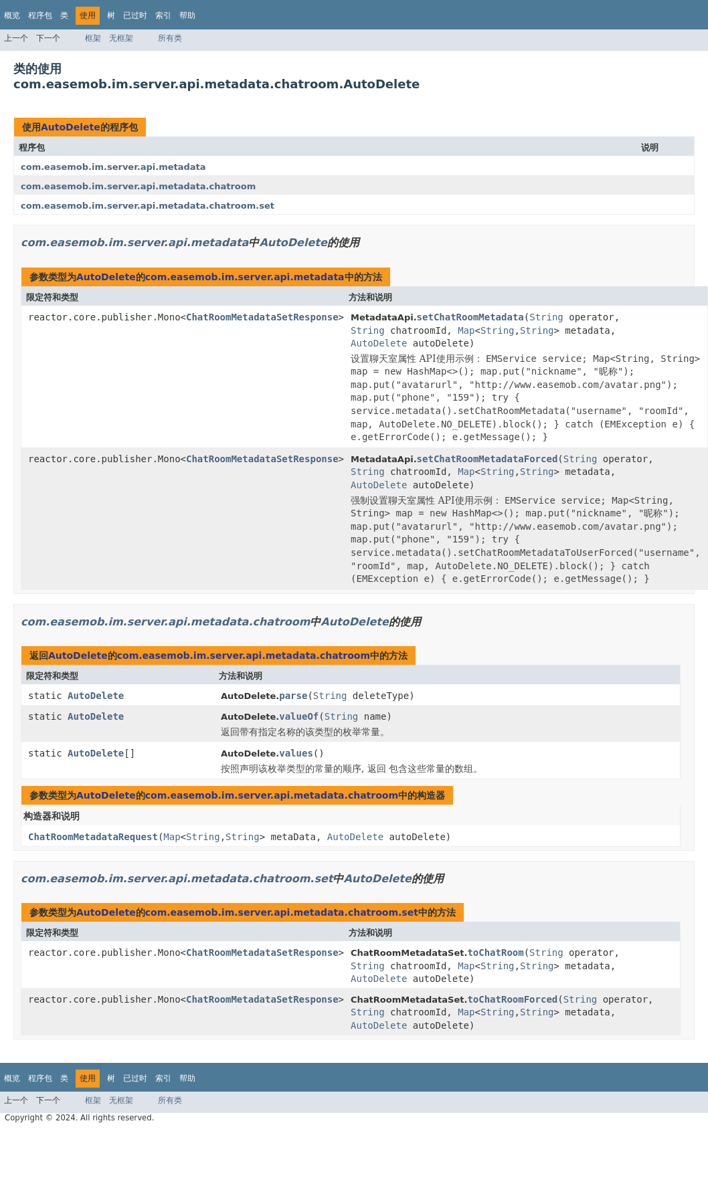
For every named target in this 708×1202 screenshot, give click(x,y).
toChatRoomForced (512, 999)
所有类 (170, 38)
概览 (12, 15)
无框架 (121, 38)
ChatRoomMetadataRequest (93, 836)
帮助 (187, 15)
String (546, 317)
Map (466, 330)
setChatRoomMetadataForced (487, 459)
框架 (93, 38)
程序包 (40, 15)
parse (293, 695)
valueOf (299, 716)
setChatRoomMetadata (470, 317)
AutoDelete (70, 127)
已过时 (135, 15)
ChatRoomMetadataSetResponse (262, 317)
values (296, 753)
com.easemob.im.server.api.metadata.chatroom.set (147, 206)
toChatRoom (495, 952)
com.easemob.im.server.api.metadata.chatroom (138, 186)
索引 (163, 15)
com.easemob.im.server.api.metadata (113, 167)
